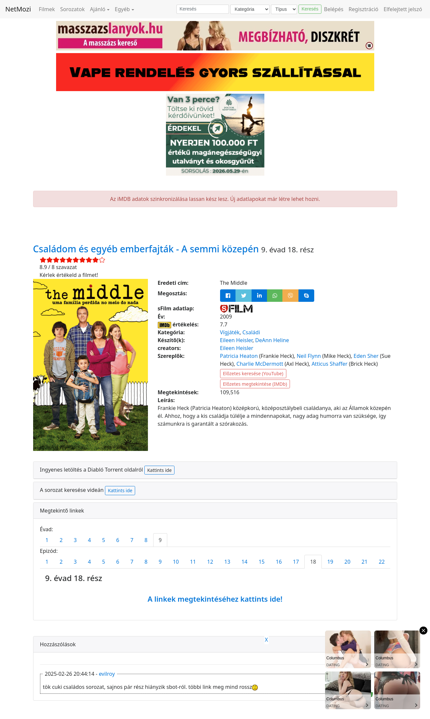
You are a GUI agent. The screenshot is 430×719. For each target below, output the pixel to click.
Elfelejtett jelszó (403, 9)
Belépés (333, 9)
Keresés (309, 8)
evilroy (107, 673)
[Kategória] (250, 9)
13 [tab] (227, 561)
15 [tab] (261, 561)
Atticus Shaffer (330, 363)
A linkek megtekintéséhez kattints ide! (215, 599)
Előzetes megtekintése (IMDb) (255, 384)
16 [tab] (279, 561)
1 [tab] (47, 540)
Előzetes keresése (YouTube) (253, 373)
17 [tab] (296, 561)
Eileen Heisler (236, 340)
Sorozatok (72, 9)
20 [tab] (347, 561)
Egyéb (122, 9)
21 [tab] (364, 561)
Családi (251, 332)
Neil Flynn (309, 356)
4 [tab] (89, 540)
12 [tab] (210, 561)
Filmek (47, 9)
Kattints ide (159, 470)
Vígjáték (230, 332)
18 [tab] (313, 561)
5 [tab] (103, 540)
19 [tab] (330, 561)
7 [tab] (131, 540)
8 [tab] (146, 540)
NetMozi (18, 9)
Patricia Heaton (239, 356)
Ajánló (97, 9)
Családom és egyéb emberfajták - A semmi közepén (147, 249)
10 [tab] (176, 561)
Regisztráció (364, 9)
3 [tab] (75, 540)
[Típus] (284, 9)
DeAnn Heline (272, 340)
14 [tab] (244, 561)
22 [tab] (382, 561)
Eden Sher (366, 356)
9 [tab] (160, 540)
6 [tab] (117, 540)
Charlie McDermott (259, 363)
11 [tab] (193, 561)
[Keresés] (202, 9)
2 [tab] (61, 540)
